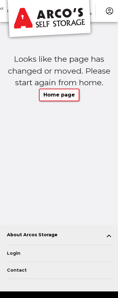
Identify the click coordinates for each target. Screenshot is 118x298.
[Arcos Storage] (49, 19)
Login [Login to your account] (13, 253)
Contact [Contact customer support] (17, 270)
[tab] (59, 236)
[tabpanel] (59, 236)
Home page (59, 95)
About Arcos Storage (32, 235)
